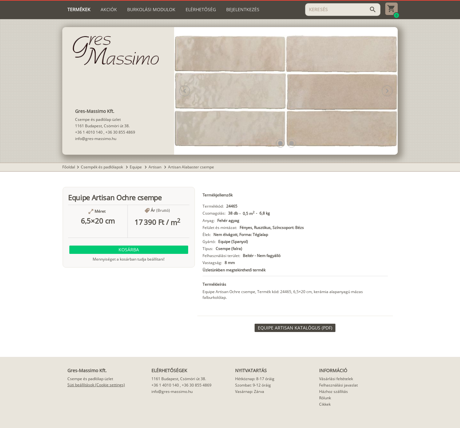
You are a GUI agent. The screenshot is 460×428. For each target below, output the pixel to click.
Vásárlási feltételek (336, 378)
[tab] (79, 9)
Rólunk (325, 398)
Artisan (155, 167)
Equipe (136, 167)
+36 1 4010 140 (89, 132)
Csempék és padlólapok (102, 167)
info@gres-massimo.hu (95, 138)
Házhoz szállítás (333, 391)
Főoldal (68, 167)
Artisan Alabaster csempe (191, 167)
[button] (280, 143)
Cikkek (325, 404)
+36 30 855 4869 (120, 132)
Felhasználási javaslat (338, 385)
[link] (295, 328)
